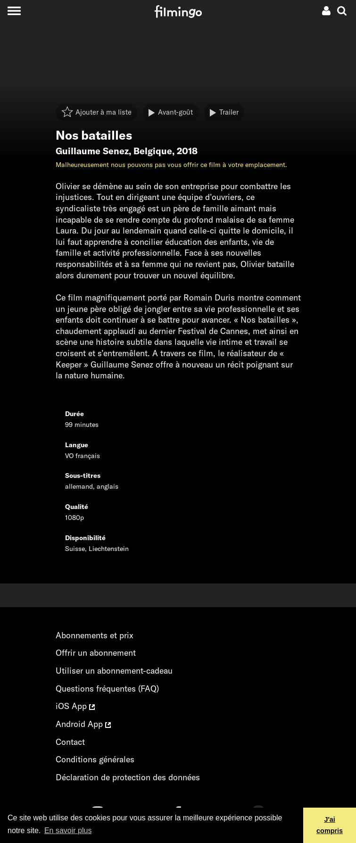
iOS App (75, 706)
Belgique (152, 151)
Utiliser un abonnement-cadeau (114, 670)
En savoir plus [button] (68, 830)
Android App (83, 723)
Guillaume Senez (92, 151)
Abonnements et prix (94, 635)
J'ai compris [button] (329, 825)
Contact (70, 741)
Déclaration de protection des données (128, 777)
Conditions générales (95, 759)
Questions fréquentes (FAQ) (107, 688)
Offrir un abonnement (96, 652)
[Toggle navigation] (14, 10)
